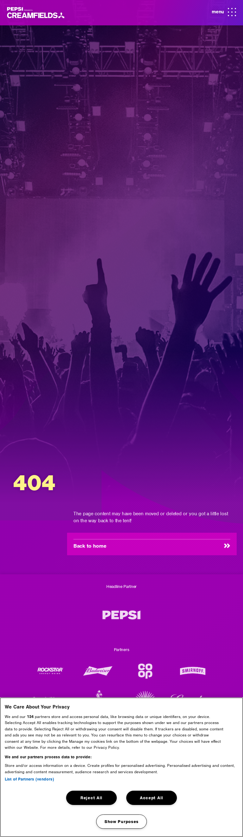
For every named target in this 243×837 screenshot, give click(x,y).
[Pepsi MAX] (121, 618)
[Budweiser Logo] (98, 674)
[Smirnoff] (192, 674)
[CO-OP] (145, 674)
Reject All (91, 798)
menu (223, 12)
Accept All (151, 798)
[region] (121, 767)
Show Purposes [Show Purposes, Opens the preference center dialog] (121, 821)
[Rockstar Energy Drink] (50, 674)
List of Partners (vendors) (29, 779)
